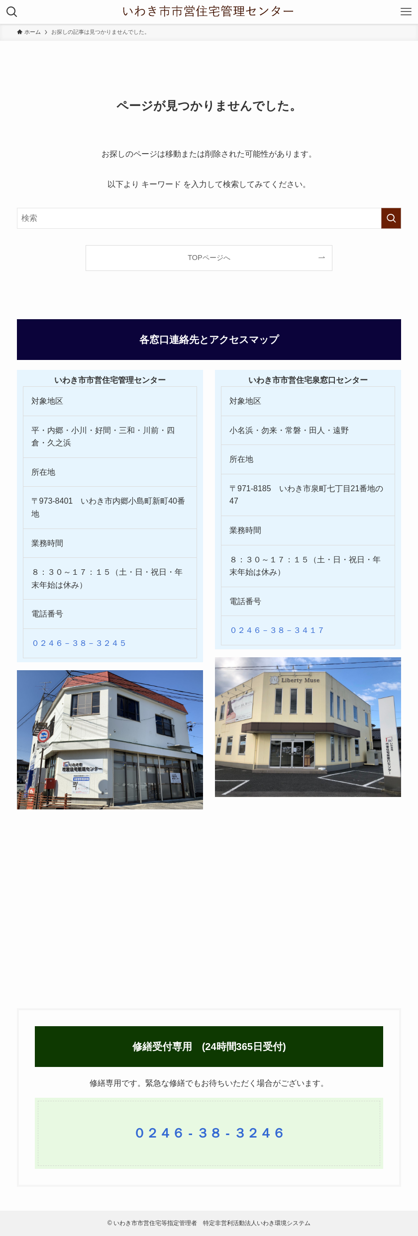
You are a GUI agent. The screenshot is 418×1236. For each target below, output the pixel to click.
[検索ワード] (209, 218)
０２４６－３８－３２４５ (79, 643)
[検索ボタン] (12, 12)
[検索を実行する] (391, 218)
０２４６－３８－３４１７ (277, 630)
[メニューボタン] (406, 12)
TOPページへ (209, 258)
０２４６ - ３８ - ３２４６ (209, 1133)
